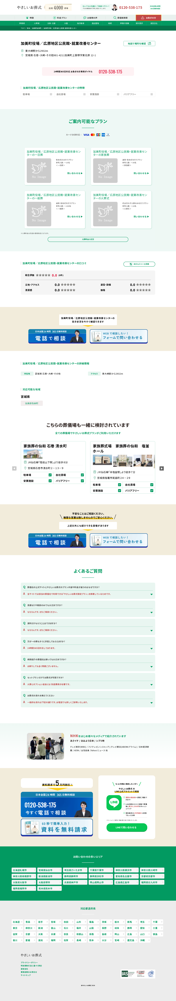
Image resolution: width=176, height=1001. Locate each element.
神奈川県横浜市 (124, 870)
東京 (15, 928)
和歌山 (80, 934)
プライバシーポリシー (29, 962)
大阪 (40, 934)
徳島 (155, 934)
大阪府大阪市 (20, 882)
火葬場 (36, 23)
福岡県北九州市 (149, 882)
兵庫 (53, 934)
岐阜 (117, 928)
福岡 (53, 940)
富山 (53, 928)
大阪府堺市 (44, 882)
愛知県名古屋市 (124, 876)
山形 (79, 921)
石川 (66, 928)
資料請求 (139, 23)
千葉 (155, 921)
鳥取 (91, 934)
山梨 (91, 928)
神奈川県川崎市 (149, 870)
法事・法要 (51, 23)
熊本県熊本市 (45, 888)
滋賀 (15, 934)
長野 (104, 928)
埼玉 (142, 921)
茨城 (104, 921)
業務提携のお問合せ (29, 972)
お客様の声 (92, 17)
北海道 (16, 921)
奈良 (66, 934)
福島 (91, 921)
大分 (104, 940)
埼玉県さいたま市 (73, 870)
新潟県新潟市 (45, 876)
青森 (28, 921)
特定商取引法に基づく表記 (31, 965)
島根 (104, 934)
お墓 (66, 23)
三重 (155, 928)
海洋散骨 (80, 23)
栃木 (117, 921)
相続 (110, 23)
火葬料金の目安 (88, 239)
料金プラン (62, 17)
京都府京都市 (148, 876)
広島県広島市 (122, 882)
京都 (28, 934)
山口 (142, 934)
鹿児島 (130, 940)
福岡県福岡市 (20, 888)
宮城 (53, 921)
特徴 (32, 17)
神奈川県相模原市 (22, 876)
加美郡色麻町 (31, 403)
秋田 (66, 921)
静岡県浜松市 (97, 876)
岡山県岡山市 (97, 882)
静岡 (129, 928)
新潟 (40, 928)
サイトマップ (26, 975)
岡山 (117, 934)
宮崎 (117, 940)
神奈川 (29, 928)
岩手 (40, 921)
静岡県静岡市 (71, 876)
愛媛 (28, 940)
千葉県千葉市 (97, 870)
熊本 (91, 940)
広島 (129, 934)
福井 (79, 928)
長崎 (79, 940)
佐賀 (66, 940)
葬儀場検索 (122, 17)
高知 (40, 940)
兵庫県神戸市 (71, 882)
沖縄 (142, 940)
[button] (162, 468)
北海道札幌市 (20, 870)
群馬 (129, 921)
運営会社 (154, 23)
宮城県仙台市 (45, 870)
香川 (15, 940)
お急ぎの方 (151, 17)
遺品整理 (95, 23)
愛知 (142, 928)
